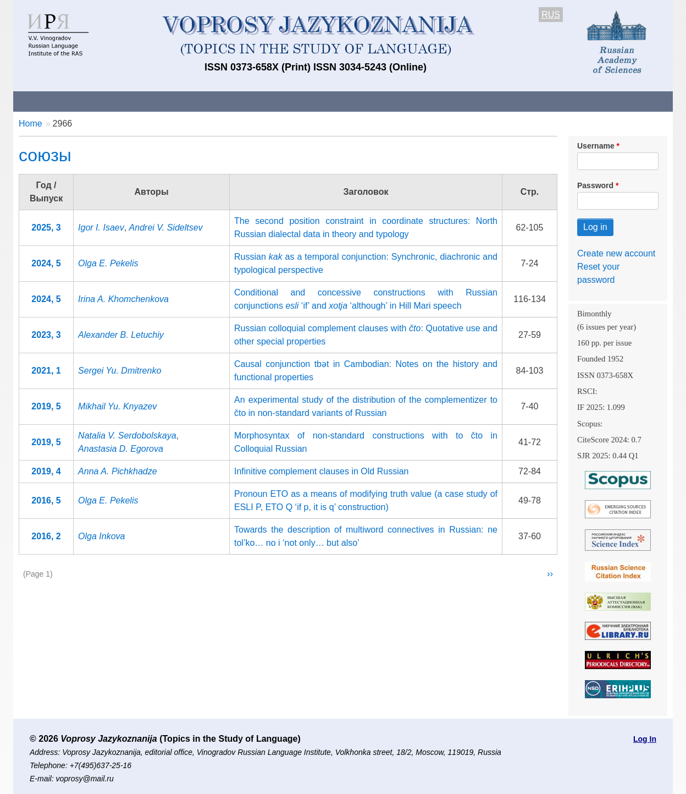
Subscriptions (453, 101)
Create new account (616, 253)
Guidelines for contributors (223, 101)
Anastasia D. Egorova (120, 448)
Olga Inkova (101, 536)
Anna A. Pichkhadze (117, 471)
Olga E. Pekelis (108, 263)
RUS (550, 14)
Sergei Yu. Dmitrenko (119, 370)
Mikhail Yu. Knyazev (117, 406)
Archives (387, 101)
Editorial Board (530, 101)
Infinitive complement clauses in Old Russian (321, 471)
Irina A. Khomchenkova (123, 299)
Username (596, 145)
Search (595, 101)
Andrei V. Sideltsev (166, 227)
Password (595, 185)
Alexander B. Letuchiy (121, 334)
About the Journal (58, 101)
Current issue (322, 101)
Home (30, 123)
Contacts (132, 101)
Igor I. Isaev (101, 227)
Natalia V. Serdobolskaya (127, 435)
